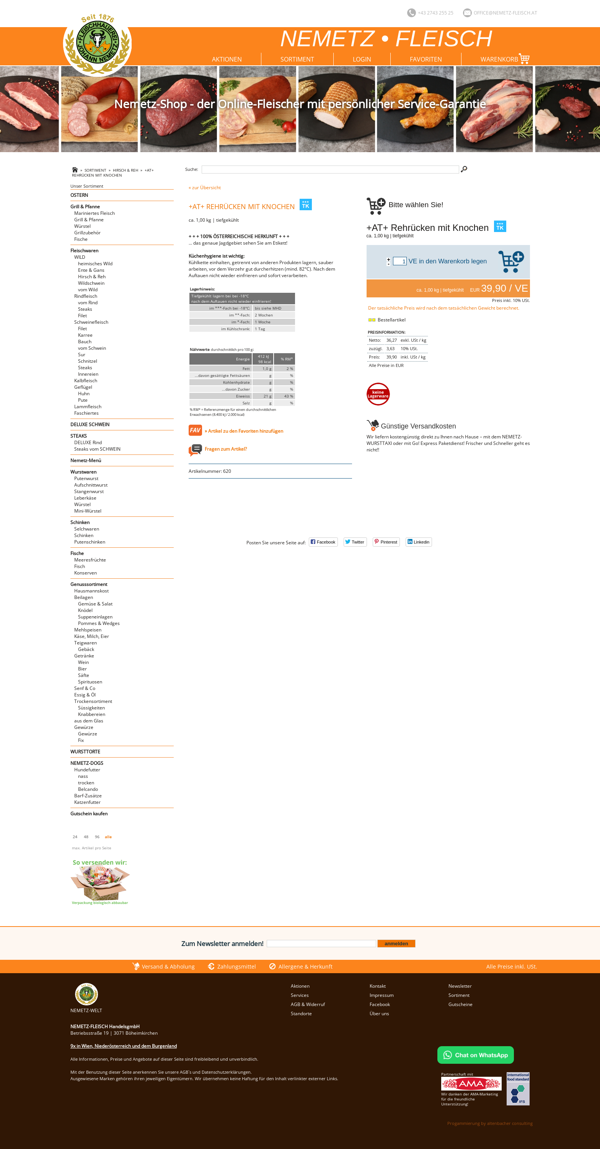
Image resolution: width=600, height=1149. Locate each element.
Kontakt (378, 986)
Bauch (84, 341)
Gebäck (86, 649)
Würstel (82, 226)
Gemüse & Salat (95, 603)
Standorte (301, 1013)
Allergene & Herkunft (306, 966)
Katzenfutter (87, 802)
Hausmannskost (91, 590)
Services (300, 995)
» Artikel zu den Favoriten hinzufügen (244, 431)
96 (97, 836)
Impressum (382, 995)
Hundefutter (87, 769)
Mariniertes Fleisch (94, 213)
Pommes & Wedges (99, 623)
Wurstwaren (83, 472)
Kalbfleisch (85, 380)
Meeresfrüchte (90, 560)
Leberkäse (85, 498)
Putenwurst (86, 478)
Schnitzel (87, 361)
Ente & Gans (91, 270)
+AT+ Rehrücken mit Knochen (113, 173)
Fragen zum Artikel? (226, 449)
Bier (82, 668)
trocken (86, 782)
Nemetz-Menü (85, 460)
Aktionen (227, 59)
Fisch (79, 566)
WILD (79, 257)
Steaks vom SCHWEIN (97, 449)
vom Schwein (92, 348)
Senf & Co (84, 688)
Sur (81, 354)
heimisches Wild (95, 263)
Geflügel (83, 387)
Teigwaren (85, 642)
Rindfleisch (85, 296)
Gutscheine (460, 1004)
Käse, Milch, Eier (91, 636)
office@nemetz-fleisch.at (505, 13)
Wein (83, 662)
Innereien (88, 374)
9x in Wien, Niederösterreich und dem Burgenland (123, 1046)
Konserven (85, 573)
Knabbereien (91, 714)
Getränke (84, 655)
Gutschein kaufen (89, 813)
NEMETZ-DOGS (86, 763)
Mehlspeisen (87, 629)
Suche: (191, 169)
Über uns (379, 1013)
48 (86, 836)
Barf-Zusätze (88, 795)
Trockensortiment (93, 701)
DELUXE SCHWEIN (89, 424)
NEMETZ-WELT (86, 1007)
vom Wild (88, 289)
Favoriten (426, 59)
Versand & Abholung (168, 966)
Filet (82, 315)
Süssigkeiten (91, 707)
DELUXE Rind (88, 442)
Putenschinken (89, 542)
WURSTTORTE (85, 751)
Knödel (85, 610)
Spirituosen (90, 681)
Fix (81, 740)
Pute (83, 400)
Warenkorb (507, 59)
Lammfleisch (87, 406)
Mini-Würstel (87, 511)
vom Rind (88, 302)
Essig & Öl (85, 694)
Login (362, 59)
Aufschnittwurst (91, 485)
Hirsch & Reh (125, 170)
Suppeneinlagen (95, 616)
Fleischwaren (84, 250)
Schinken (80, 522)
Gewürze (83, 727)
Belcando (88, 789)
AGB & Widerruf (308, 1004)
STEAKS (78, 436)
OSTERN (79, 195)
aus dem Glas (88, 720)
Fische (81, 239)
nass (83, 776)
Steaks (85, 309)
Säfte (83, 675)
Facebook (380, 1004)
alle (108, 836)
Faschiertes (86, 413)
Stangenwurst (89, 491)
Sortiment (297, 59)
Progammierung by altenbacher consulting (490, 1123)
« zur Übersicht (205, 187)
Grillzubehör (87, 232)
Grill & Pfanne (85, 206)
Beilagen (83, 597)
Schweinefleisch (91, 322)
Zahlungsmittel (236, 966)
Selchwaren (86, 529)
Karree (85, 335)
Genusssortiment (88, 584)
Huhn (84, 393)
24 (75, 836)
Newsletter (460, 986)
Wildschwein (91, 283)
